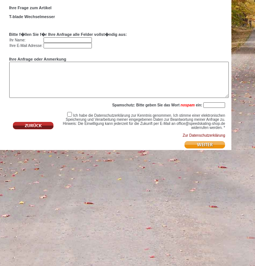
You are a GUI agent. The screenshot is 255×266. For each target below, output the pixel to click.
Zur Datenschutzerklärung (204, 144)
